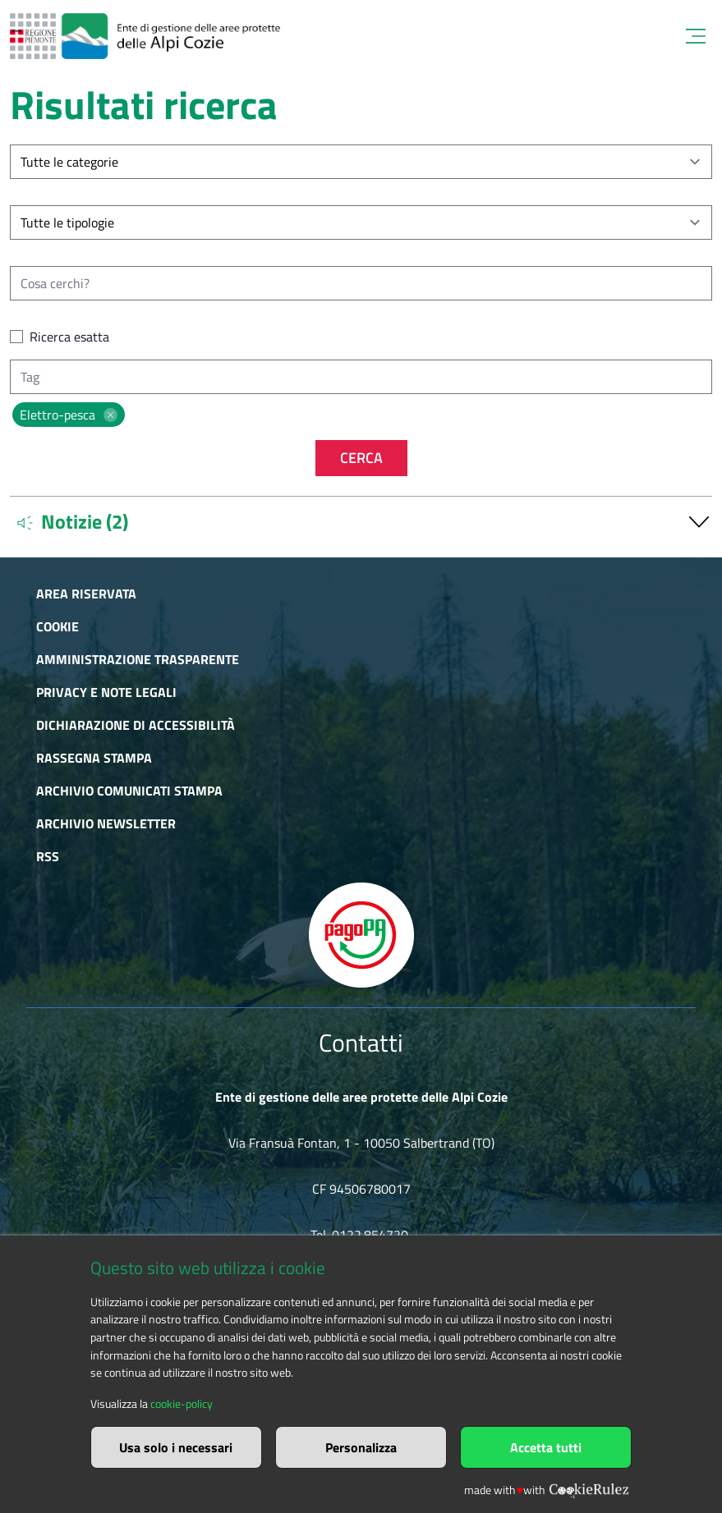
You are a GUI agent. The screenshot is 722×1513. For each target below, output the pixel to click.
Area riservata (86, 593)
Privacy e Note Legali (106, 692)
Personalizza (361, 1447)
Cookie (57, 626)
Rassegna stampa (94, 758)
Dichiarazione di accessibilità (135, 725)
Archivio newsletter (106, 823)
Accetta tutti (546, 1447)
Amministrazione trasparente (137, 659)
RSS (47, 856)
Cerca (361, 458)
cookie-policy (181, 1404)
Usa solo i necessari (175, 1447)
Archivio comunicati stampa (129, 790)
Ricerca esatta (69, 336)
